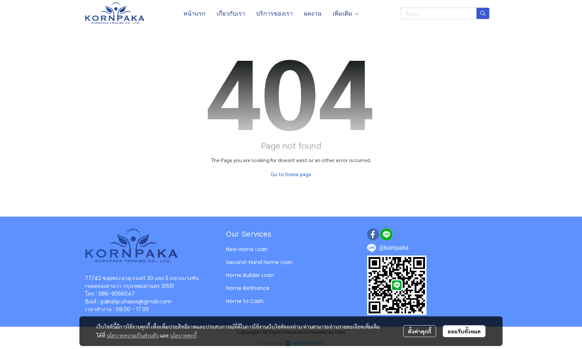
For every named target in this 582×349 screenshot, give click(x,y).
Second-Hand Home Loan (259, 262)
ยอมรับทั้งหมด (464, 331)
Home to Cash (245, 301)
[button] (445, 13)
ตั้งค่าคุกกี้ (419, 331)
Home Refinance (247, 288)
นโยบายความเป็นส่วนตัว (133, 335)
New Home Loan (247, 249)
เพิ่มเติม (346, 13)
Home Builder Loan (250, 275)
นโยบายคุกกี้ (183, 335)
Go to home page (291, 174)
